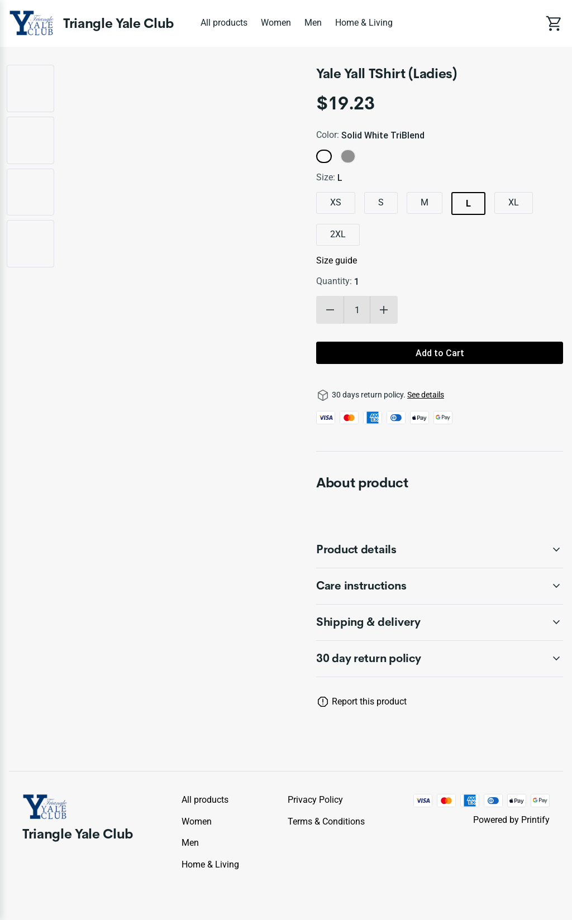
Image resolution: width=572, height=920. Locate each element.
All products (224, 22)
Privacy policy (315, 799)
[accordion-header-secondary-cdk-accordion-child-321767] (439, 586)
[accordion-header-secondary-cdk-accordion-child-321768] (439, 622)
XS (335, 202)
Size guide (336, 260)
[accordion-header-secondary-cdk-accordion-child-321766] (439, 550)
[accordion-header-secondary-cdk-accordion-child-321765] (439, 659)
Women (276, 22)
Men (313, 22)
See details (425, 394)
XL (513, 202)
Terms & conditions (326, 821)
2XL (338, 234)
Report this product (369, 701)
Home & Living (364, 22)
